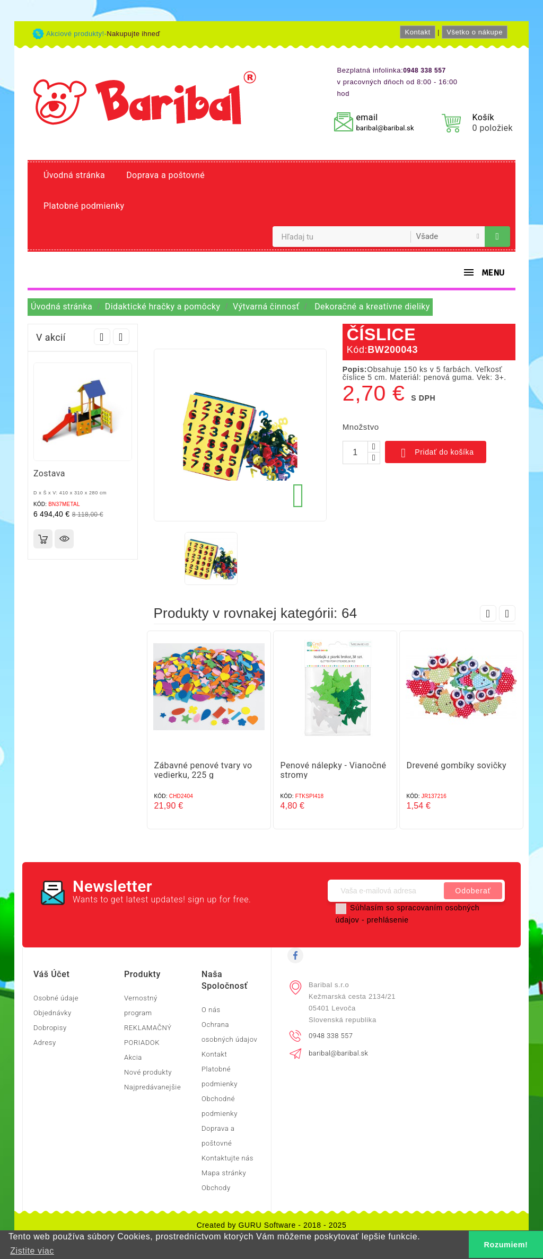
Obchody (216, 1188)
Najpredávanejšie (152, 1087)
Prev (102, 337)
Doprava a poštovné (165, 175)
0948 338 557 (331, 1036)
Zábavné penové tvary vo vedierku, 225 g (203, 770)
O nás (211, 1010)
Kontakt (417, 32)
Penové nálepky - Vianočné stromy (334, 770)
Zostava (49, 473)
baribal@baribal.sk (385, 128)
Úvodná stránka (74, 175)
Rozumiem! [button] (506, 1244)
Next (121, 337)
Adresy (44, 1043)
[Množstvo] (355, 452)
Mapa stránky (224, 1173)
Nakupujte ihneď (133, 34)
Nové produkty (148, 1072)
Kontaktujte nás (227, 1158)
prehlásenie (388, 920)
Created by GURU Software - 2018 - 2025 (272, 1225)
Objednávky (52, 1013)
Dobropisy (50, 1028)
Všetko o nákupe (474, 32)
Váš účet (51, 974)
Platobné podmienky (83, 206)
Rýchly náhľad (64, 538)
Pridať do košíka (435, 453)
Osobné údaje (55, 998)
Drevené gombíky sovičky (456, 765)
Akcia (133, 1057)
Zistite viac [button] (32, 1250)
